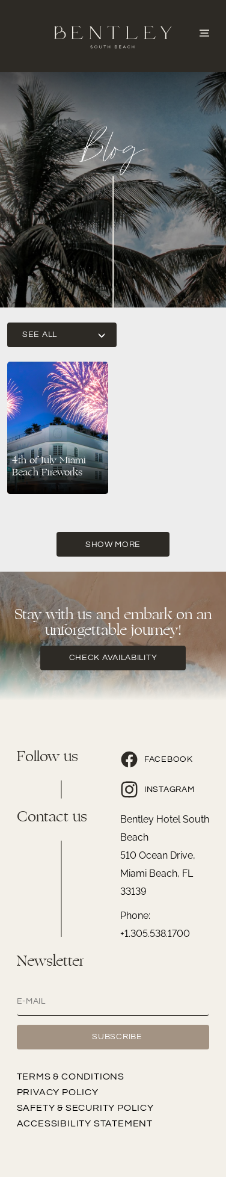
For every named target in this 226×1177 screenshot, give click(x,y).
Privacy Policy (58, 1092)
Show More (113, 544)
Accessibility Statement (85, 1123)
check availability (113, 657)
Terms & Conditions (70, 1076)
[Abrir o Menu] (204, 31)
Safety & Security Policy (85, 1108)
